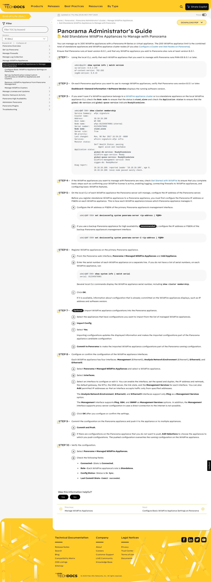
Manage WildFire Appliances (15, 60)
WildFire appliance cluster (139, 96)
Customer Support (105, 554)
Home (60, 20)
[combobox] (25, 29)
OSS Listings (61, 562)
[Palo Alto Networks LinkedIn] (191, 541)
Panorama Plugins (11, 106)
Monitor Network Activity (14, 95)
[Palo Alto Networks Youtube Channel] (203, 541)
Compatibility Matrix (65, 558)
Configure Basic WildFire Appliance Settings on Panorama (26, 70)
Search (58, 551)
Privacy (125, 547)
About (99, 547)
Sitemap (59, 566)
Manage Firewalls (10, 53)
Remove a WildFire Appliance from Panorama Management (25, 83)
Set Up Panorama (10, 50)
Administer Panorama (12, 102)
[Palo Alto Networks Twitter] (197, 541)
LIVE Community (104, 558)
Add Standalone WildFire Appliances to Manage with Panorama (24, 65)
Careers (100, 551)
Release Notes (62, 547)
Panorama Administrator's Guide (90, 20)
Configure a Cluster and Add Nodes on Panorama (164, 46)
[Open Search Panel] (182, 6)
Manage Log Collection (13, 57)
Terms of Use (127, 554)
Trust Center (127, 551)
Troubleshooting (10, 109)
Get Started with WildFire (164, 180)
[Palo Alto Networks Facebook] (184, 541)
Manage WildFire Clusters (16, 88)
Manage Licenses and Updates (16, 91)
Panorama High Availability (15, 99)
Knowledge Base (104, 562)
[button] (209, 465)
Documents (126, 558)
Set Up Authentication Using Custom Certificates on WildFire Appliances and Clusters (22, 76)
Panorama (69, 20)
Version (5, 35)
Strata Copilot (197, 7)
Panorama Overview (12, 46)
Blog (57, 554)
